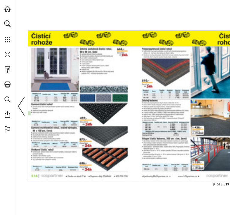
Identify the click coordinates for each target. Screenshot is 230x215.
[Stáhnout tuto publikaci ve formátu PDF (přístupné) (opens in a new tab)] (7, 69)
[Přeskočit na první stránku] (214, 184)
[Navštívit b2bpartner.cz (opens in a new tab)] (7, 8)
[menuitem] (7, 31)
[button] (7, 23)
